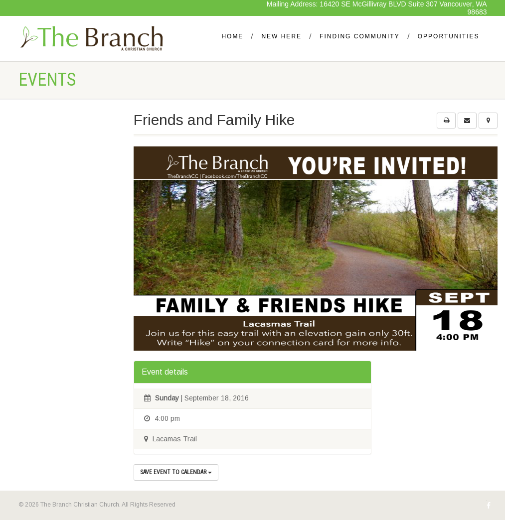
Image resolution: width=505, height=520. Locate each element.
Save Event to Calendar (176, 472)
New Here (281, 36)
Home (232, 36)
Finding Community (360, 36)
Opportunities (449, 36)
